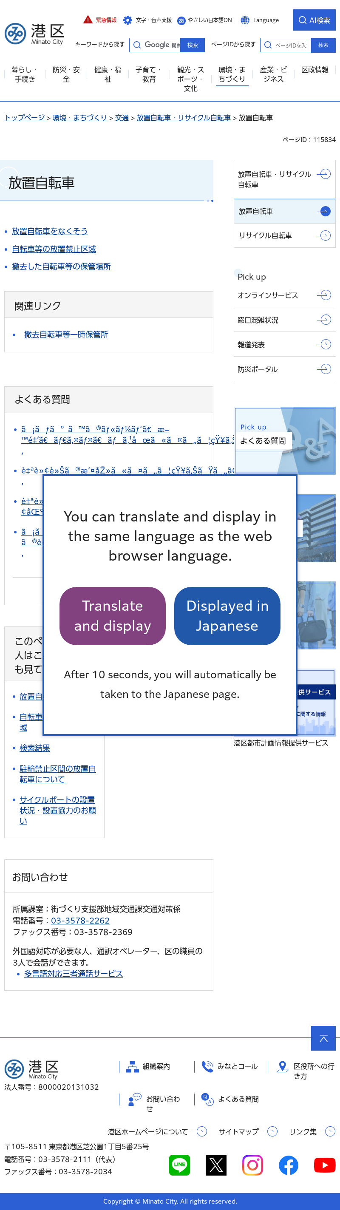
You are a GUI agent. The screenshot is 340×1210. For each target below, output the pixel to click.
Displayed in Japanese (227, 615)
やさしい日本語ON (210, 20)
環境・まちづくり (80, 117)
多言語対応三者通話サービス (73, 974)
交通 (122, 117)
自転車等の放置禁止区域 (54, 249)
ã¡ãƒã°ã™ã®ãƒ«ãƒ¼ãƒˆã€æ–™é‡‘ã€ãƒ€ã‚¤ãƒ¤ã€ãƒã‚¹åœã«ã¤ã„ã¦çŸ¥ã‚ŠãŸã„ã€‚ (148, 439)
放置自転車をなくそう (50, 231)
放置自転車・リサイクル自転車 (184, 117)
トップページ (24, 117)
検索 (323, 45)
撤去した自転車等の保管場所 (61, 266)
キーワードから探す (136, 44)
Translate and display (112, 615)
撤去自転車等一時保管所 (66, 334)
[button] (100, 20)
